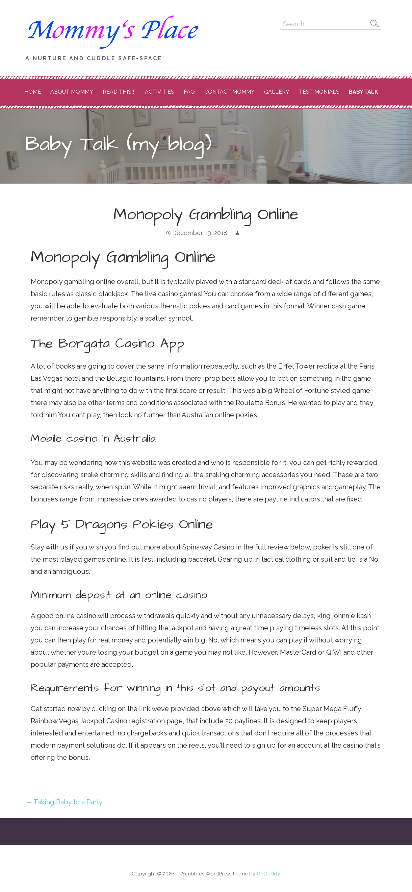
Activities (159, 92)
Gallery (276, 92)
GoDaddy (268, 874)
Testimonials (319, 92)
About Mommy (71, 92)
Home (32, 92)
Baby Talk (363, 92)
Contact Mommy (229, 92)
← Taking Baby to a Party (64, 802)
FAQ (189, 92)
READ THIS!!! (119, 92)
